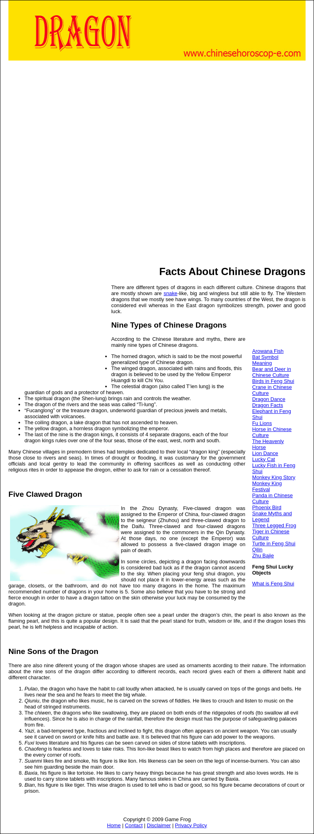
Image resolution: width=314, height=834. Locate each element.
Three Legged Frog (274, 525)
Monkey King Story (273, 477)
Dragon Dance (268, 399)
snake (170, 293)
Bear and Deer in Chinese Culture (271, 372)
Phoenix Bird (266, 507)
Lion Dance (265, 453)
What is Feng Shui (273, 584)
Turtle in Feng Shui (274, 543)
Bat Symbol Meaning (265, 360)
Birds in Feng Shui (273, 381)
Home (114, 825)
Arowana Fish (267, 351)
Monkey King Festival (267, 486)
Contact (134, 825)
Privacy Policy (191, 825)
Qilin (257, 550)
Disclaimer (159, 825)
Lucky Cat (263, 459)
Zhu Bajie (263, 556)
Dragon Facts (267, 405)
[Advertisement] (97, 162)
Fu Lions (262, 423)
